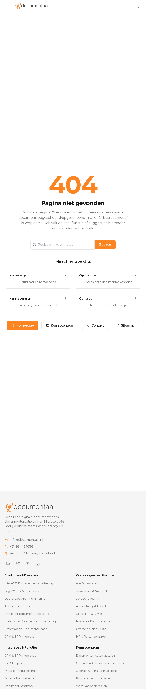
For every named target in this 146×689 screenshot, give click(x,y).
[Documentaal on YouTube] (27, 568)
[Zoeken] (137, 6)
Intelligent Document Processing (27, 618)
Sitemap (125, 327)
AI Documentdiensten (19, 610)
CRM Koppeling (15, 667)
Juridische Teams (87, 603)
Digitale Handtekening (20, 675)
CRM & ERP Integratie (20, 641)
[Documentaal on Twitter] (17, 568)
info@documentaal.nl (26, 544)
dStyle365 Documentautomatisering (29, 587)
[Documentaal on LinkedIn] (8, 568)
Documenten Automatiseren (95, 659)
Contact (95, 327)
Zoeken (105, 247)
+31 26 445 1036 (21, 551)
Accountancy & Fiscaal (91, 610)
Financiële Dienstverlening (93, 625)
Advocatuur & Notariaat (91, 595)
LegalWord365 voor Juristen (23, 595)
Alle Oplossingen (87, 587)
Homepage (23, 327)
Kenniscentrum (60, 327)
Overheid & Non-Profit (91, 633)
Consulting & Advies (89, 618)
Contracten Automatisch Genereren (100, 667)
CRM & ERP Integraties (20, 659)
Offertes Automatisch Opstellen (97, 675)
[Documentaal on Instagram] (37, 568)
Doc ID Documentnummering (25, 603)
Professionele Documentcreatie (26, 633)
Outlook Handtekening (20, 682)
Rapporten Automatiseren (93, 682)
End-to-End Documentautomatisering (30, 625)
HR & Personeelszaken (91, 641)
